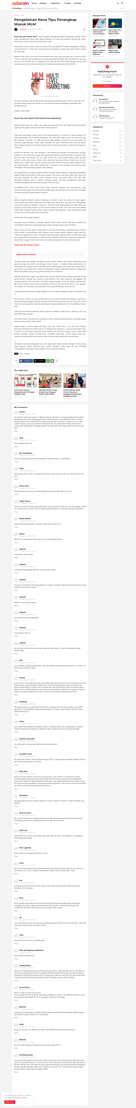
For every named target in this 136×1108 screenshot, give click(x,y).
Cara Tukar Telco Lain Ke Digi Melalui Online (114, 32)
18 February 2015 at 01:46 (27, 989)
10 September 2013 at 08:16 (27, 680)
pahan (22, 534)
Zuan (21, 863)
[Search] (122, 3)
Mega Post (55, 3)
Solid (21, 1024)
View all (83, 370)
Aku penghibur (25, 453)
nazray (22, 678)
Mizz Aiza (23, 771)
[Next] (123, 8)
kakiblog (23, 702)
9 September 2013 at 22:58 (27, 488)
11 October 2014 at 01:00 (26, 967)
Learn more (20, 1097)
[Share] (84, 29)
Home (34, 3)
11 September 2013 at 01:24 (27, 798)
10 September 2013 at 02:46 (27, 503)
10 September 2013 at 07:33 (27, 536)
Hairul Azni (24, 486)
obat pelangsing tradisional (31, 950)
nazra (21, 721)
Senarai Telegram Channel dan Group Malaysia (40, 8)
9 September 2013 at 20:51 (27, 471)
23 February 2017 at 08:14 (27, 1042)
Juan (21, 935)
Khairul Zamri (25, 813)
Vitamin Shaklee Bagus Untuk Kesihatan (99, 52)
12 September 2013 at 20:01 (27, 882)
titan (21, 438)
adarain (22, 549)
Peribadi (27, 353)
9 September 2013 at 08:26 (27, 414)
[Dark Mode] (118, 3)
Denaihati (23, 795)
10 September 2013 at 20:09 (27, 723)
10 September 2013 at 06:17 (27, 521)
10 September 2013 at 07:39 (27, 551)
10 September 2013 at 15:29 (27, 704)
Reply (16, 431)
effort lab (23, 830)
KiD (20, 660)
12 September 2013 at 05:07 (27, 850)
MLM (22, 15)
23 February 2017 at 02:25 (27, 1026)
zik (20, 917)
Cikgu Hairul (24, 501)
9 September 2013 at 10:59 (27, 440)
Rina (21, 898)
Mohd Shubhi (25, 519)
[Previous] (120, 8)
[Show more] (56, 361)
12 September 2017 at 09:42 (27, 1057)
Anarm (22, 412)
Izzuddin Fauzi (25, 754)
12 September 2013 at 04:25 (27, 815)
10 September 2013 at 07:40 (27, 566)
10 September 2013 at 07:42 (27, 614)
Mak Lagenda (25, 848)
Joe (20, 880)
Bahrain (22, 1007)
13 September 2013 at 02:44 (27, 900)
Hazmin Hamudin (27, 739)
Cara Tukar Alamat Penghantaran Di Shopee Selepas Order (24, 392)
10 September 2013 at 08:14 (27, 662)
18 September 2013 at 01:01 (27, 937)
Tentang (43, 3)
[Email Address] (107, 81)
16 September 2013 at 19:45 (27, 920)
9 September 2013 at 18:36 (27, 455)
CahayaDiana (25, 966)
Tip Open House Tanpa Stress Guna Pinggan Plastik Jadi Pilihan (48, 392)
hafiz (21, 468)
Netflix (107, 157)
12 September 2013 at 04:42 (27, 832)
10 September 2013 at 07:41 (27, 582)
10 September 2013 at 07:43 (27, 645)
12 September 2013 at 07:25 (27, 865)
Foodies (67, 3)
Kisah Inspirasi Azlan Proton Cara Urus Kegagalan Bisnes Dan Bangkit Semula (72, 393)
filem (107, 146)
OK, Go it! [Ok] (9, 1102)
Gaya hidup (107, 160)
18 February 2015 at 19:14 (26, 1009)
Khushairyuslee (26, 1055)
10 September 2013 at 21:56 (27, 756)
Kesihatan (107, 142)
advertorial (107, 153)
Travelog (77, 3)
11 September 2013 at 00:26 (27, 774)
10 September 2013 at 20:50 (27, 741)
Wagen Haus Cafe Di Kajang (114, 51)
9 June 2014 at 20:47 (25, 952)
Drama (107, 149)
